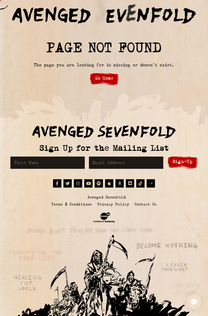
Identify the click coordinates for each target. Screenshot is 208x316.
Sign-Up (182, 161)
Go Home (104, 78)
